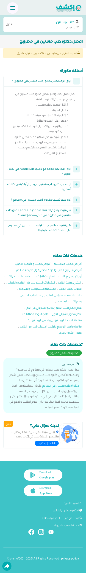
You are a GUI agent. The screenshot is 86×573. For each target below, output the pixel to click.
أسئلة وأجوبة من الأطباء (67, 510)
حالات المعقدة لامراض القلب (64, 295)
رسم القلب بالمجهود (69, 301)
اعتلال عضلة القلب (69, 282)
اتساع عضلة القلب (44, 276)
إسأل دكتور (46, 443)
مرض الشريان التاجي (70, 332)
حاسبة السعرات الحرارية (68, 525)
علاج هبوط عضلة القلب (34, 314)
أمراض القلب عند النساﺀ (68, 263)
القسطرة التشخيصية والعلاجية (37, 288)
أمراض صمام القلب (70, 276)
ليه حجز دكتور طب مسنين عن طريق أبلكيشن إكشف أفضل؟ (39, 187)
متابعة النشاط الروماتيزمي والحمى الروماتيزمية (55, 320)
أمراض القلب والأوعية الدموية (32, 263)
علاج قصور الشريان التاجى (67, 314)
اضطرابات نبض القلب (18, 276)
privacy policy (70, 558)
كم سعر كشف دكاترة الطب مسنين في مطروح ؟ (41, 200)
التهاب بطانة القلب (70, 288)
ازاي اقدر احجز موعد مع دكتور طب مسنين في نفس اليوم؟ (39, 172)
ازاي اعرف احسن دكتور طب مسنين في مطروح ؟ (41, 81)
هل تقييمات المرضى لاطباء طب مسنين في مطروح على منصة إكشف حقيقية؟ (39, 228)
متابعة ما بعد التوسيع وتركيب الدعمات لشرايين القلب (51, 326)
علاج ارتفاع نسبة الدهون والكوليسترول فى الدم (54, 307)
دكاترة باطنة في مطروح (64, 353)
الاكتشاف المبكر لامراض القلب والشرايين (30, 282)
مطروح (43, 24)
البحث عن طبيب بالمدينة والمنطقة (62, 518)
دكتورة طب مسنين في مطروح (60, 385)
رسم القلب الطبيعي (31, 295)
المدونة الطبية (73, 503)
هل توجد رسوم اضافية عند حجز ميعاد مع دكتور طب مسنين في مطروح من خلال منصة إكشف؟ (38, 213)
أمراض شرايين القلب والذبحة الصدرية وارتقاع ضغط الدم (49, 270)
